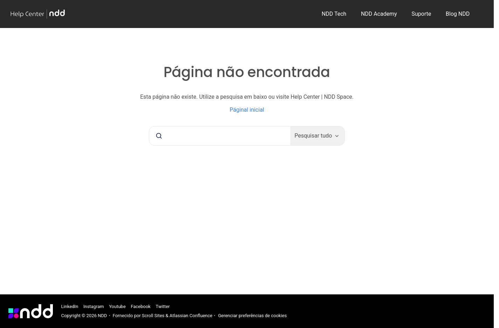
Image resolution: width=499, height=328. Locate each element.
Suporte (421, 14)
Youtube (117, 306)
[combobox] (219, 135)
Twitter (163, 306)
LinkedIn (69, 306)
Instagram (93, 306)
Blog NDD (458, 14)
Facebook (140, 306)
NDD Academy (379, 14)
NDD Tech (334, 14)
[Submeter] (159, 135)
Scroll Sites (153, 315)
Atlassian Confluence (190, 315)
